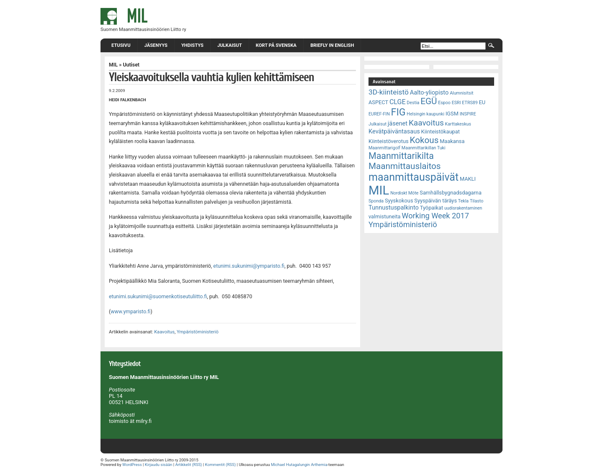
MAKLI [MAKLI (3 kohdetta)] (468, 179)
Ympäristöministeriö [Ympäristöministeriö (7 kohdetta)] (402, 224)
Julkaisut (229, 45)
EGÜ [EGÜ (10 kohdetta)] (428, 101)
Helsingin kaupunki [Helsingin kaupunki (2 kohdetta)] (425, 114)
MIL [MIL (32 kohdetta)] (378, 190)
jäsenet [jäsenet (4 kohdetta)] (397, 123)
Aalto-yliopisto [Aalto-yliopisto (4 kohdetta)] (429, 92)
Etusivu (121, 45)
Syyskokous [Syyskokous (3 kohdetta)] (399, 200)
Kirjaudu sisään (158, 464)
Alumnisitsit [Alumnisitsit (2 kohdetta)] (461, 93)
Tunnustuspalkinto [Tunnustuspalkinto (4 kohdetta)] (393, 207)
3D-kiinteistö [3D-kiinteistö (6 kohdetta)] (388, 92)
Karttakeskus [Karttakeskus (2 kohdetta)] (458, 124)
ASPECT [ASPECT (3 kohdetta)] (378, 102)
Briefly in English (332, 45)
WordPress (132, 464)
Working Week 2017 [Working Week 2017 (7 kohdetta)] (435, 215)
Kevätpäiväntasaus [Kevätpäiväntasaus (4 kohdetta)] (394, 131)
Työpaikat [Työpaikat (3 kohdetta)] (431, 208)
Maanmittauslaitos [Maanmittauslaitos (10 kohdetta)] (404, 166)
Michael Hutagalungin (290, 464)
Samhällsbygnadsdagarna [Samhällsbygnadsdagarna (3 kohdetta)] (451, 192)
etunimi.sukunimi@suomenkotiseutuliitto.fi (158, 296)
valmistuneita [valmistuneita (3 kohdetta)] (384, 216)
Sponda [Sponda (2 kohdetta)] (376, 201)
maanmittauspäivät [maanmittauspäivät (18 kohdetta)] (413, 177)
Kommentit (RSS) (220, 464)
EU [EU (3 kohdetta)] (482, 102)
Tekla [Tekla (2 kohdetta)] (463, 201)
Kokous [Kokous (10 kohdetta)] (424, 140)
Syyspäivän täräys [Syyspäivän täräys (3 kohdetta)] (435, 200)
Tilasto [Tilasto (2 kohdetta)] (476, 201)
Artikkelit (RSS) (188, 464)
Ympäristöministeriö (198, 332)
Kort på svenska (276, 45)
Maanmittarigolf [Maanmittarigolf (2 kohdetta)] (384, 148)
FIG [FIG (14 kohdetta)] (398, 112)
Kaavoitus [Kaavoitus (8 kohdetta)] (426, 123)
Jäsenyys (156, 45)
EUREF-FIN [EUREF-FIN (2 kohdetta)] (379, 114)
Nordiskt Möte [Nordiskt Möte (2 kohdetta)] (404, 193)
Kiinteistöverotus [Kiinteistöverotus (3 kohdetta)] (388, 141)
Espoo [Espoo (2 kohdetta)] (444, 102)
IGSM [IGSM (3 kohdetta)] (452, 113)
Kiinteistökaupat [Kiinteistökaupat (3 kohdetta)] (440, 131)
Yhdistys (192, 45)
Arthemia (319, 464)
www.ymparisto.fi (130, 312)
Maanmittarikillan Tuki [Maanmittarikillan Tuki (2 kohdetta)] (424, 148)
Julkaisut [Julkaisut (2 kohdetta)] (377, 124)
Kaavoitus (164, 332)
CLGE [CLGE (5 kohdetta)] (397, 102)
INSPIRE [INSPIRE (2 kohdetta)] (468, 114)
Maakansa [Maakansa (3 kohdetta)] (452, 141)
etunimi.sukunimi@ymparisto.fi (248, 266)
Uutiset (131, 65)
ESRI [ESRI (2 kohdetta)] (456, 102)
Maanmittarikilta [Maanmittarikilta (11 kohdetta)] (401, 156)
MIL (113, 65)
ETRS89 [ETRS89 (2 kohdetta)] (469, 102)
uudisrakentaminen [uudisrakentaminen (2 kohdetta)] (463, 208)
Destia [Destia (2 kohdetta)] (413, 102)
